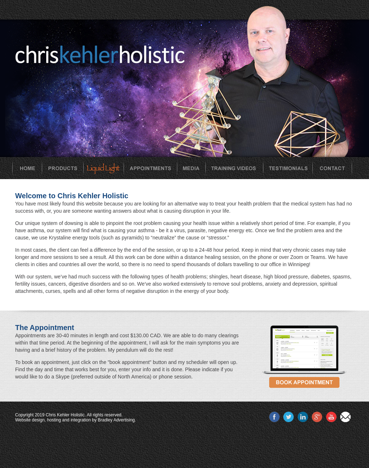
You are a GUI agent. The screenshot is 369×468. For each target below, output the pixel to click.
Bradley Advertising (116, 419)
